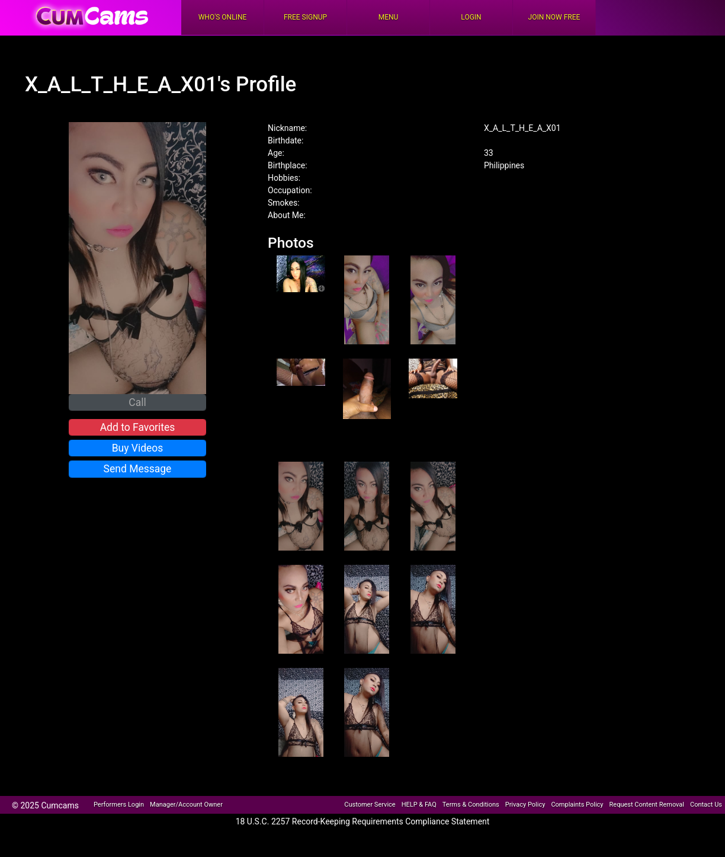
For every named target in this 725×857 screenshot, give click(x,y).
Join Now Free (554, 17)
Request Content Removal (646, 804)
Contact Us (706, 804)
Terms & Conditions (470, 804)
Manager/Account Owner (186, 804)
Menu (388, 17)
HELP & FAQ (419, 804)
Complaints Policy (577, 804)
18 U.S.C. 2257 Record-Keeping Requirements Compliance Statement (363, 821)
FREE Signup (305, 17)
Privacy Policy (525, 804)
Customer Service (369, 804)
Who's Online (222, 17)
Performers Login (119, 804)
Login (471, 17)
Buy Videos (137, 448)
